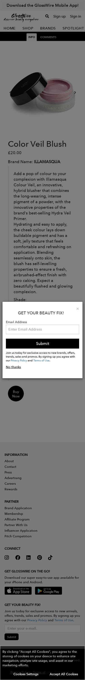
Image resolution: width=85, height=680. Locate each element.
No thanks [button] (13, 367)
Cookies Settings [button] (25, 674)
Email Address (16, 322)
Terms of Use (41, 360)
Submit (42, 343)
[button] (42, 663)
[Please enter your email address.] (42, 329)
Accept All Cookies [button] (64, 674)
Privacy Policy (19, 360)
